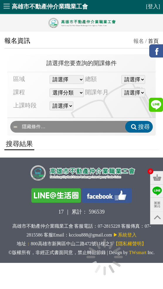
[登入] (153, 6)
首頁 (153, 41)
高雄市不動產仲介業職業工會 (50, 6)
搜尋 (140, 127)
